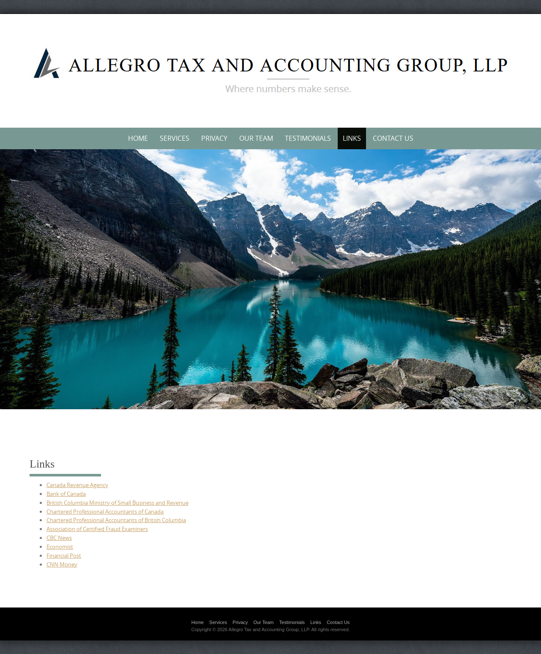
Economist (59, 546)
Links (352, 138)
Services (174, 138)
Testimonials (308, 138)
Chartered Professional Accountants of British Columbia (116, 520)
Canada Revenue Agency (77, 485)
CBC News (59, 538)
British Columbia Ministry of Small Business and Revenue (117, 502)
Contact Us (393, 138)
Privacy (214, 138)
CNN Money (61, 564)
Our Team (256, 138)
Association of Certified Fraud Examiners (97, 529)
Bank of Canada (66, 494)
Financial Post (63, 555)
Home (138, 138)
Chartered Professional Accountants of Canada (105, 511)
